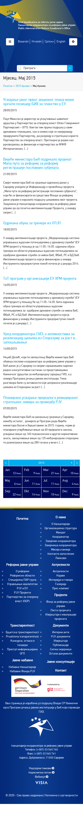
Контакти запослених (60, 554)
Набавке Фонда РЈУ (22, 671)
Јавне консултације (61, 662)
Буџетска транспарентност (22, 632)
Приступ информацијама (22, 649)
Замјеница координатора (61, 545)
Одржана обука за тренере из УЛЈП (32, 223)
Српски (49, 41)
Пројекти (60, 595)
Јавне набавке (22, 660)
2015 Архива (22, 85)
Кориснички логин (41, 772)
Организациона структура (60, 528)
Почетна (7, 85)
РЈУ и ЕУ (22, 588)
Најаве (60, 575)
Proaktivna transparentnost (22, 636)
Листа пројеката (60, 610)
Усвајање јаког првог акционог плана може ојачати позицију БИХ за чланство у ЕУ (38, 101)
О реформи (22, 571)
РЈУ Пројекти (22, 592)
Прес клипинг (60, 588)
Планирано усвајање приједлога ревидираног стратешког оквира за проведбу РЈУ (40, 399)
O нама (61, 517)
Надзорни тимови (41, 768)
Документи (61, 625)
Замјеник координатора (61, 541)
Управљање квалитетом (22, 584)
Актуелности (61, 565)
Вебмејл (41, 777)
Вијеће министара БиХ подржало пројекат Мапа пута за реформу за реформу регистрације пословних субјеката (37, 163)
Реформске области (22, 575)
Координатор (60, 537)
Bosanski (23, 41)
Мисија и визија (60, 549)
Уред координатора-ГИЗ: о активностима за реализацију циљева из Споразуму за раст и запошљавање (39, 338)
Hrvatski (37, 41)
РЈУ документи (60, 636)
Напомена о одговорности (61, 795)
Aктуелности (61, 571)
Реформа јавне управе (22, 565)
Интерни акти (60, 632)
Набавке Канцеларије (22, 667)
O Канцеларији (61, 524)
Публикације (61, 645)
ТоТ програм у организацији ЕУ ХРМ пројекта (39, 278)
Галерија (60, 584)
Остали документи (60, 653)
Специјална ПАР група (22, 580)
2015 (41, 463)
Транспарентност (22, 625)
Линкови (60, 558)
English (61, 41)
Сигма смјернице (61, 649)
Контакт (60, 670)
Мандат (61, 532)
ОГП (22, 653)
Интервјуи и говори (61, 580)
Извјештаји (61, 641)
